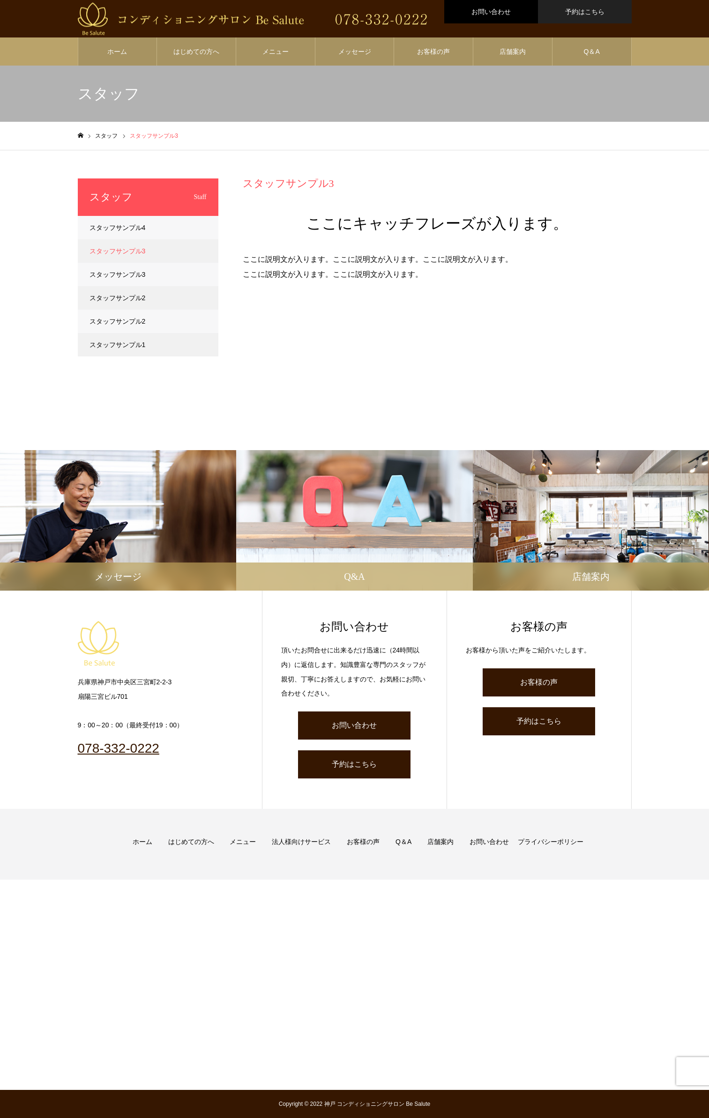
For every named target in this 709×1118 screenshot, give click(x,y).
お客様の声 (433, 51)
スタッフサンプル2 (118, 298)
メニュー (275, 51)
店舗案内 (513, 51)
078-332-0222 (118, 748)
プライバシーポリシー (550, 841)
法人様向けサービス (301, 841)
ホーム (117, 51)
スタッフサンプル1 (118, 344)
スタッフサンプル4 (118, 227)
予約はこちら (585, 11)
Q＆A (592, 51)
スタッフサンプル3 (118, 251)
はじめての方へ (196, 51)
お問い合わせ (491, 11)
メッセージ (354, 51)
